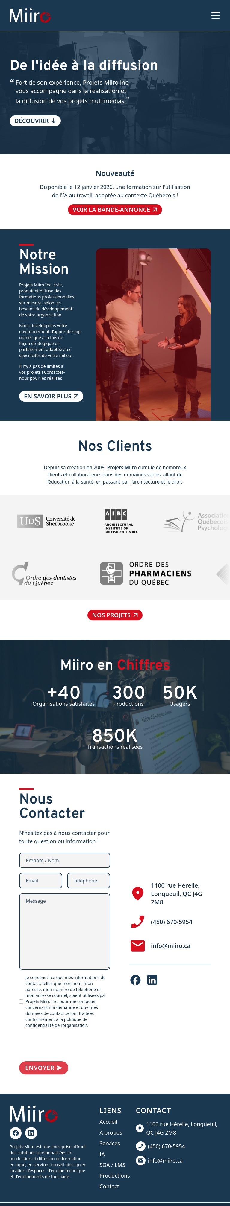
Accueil (108, 1121)
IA (102, 1154)
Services (109, 1143)
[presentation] (64, 1044)
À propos (110, 1132)
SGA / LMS (112, 1164)
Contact (109, 1186)
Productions (114, 1175)
